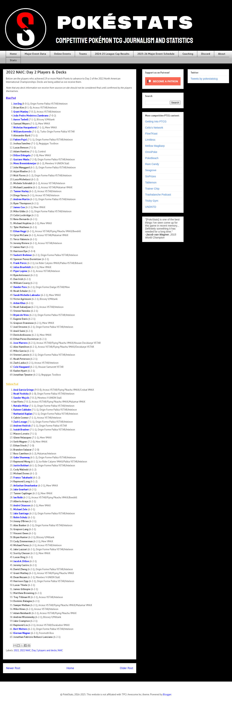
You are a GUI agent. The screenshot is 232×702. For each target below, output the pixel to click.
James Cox (19, 207)
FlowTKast (151, 133)
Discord (205, 53)
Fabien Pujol (20, 139)
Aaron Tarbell (20, 119)
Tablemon (150, 182)
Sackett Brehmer (22, 255)
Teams (83, 53)
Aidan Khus (19, 303)
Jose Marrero (20, 342)
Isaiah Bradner (21, 429)
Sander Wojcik (21, 397)
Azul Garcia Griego (23, 389)
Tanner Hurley (21, 191)
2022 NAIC (25, 650)
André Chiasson (21, 505)
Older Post (126, 668)
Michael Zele (20, 509)
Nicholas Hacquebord (25, 127)
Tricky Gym (151, 200)
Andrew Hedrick (22, 425)
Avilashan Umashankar (25, 485)
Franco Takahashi (22, 477)
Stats (13, 60)
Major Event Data (35, 53)
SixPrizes (150, 176)
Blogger (167, 694)
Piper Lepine (20, 271)
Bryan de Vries (21, 315)
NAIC (60, 650)
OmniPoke (151, 151)
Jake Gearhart (21, 489)
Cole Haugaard (21, 366)
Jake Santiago (21, 513)
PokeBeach (152, 158)
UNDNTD (150, 206)
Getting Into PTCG (155, 121)
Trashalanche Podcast (158, 194)
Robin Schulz (20, 517)
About (221, 53)
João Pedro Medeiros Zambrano (30, 115)
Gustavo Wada (21, 159)
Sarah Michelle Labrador (26, 295)
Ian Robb (18, 497)
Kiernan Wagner (21, 633)
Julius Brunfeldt (22, 267)
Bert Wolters (20, 629)
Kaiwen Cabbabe (22, 409)
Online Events (62, 53)
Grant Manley (20, 111)
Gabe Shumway (21, 457)
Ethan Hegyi (19, 231)
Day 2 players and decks (44, 650)
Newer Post (13, 668)
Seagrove (150, 170)
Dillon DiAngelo (22, 155)
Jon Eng (17, 103)
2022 (16, 650)
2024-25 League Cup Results (112, 53)
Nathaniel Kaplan (22, 413)
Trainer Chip (152, 188)
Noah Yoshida (20, 393)
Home (13, 53)
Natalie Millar (21, 405)
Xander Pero (20, 287)
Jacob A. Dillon (21, 561)
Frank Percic (20, 263)
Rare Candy (152, 164)
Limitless (150, 139)
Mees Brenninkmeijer (24, 163)
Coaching (187, 53)
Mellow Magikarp (155, 145)
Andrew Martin (21, 199)
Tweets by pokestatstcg (204, 78)
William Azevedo (22, 131)
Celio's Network (154, 127)
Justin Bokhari (21, 465)
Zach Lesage (20, 421)
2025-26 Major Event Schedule (155, 53)
